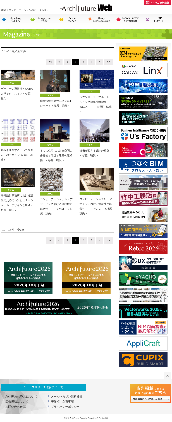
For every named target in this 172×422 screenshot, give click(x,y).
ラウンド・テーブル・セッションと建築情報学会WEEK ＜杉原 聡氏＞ (97, 91)
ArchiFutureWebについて (21, 396)
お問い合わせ (14, 406)
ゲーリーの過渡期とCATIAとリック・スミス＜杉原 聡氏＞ (18, 85)
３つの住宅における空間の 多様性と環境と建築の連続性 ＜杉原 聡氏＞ (57, 140)
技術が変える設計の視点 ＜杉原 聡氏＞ (97, 138)
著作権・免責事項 (62, 401)
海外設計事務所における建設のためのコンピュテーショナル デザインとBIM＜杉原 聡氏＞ (18, 189)
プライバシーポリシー (65, 406)
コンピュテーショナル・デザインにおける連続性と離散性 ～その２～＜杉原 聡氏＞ (97, 191)
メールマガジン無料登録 (66, 396)
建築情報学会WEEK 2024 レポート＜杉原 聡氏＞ (57, 88)
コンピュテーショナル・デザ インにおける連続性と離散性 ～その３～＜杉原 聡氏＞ (56, 191)
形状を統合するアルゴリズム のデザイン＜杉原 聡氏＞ (18, 140)
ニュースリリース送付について (43, 387)
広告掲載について (16, 401)
